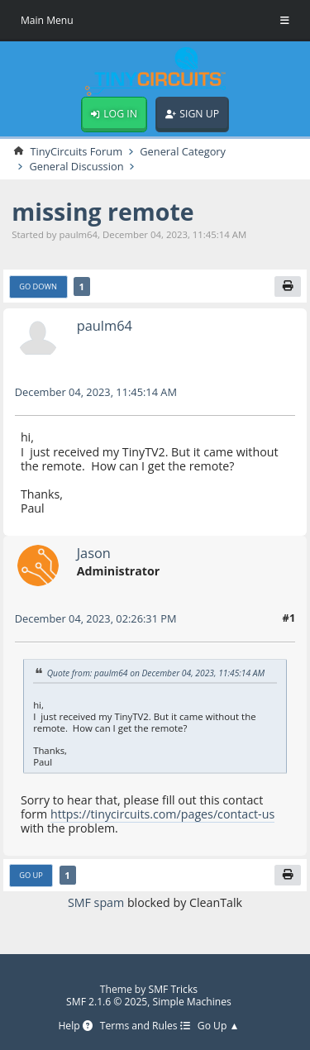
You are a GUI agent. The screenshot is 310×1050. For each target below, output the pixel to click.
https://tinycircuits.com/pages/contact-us (162, 814)
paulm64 (104, 325)
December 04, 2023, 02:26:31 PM (96, 618)
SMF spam (96, 902)
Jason (94, 552)
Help (75, 1026)
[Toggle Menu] (284, 20)
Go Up (31, 875)
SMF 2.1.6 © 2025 (106, 1002)
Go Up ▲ (219, 1026)
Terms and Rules (145, 1026)
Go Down (38, 286)
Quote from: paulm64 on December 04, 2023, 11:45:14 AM (156, 672)
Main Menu (47, 20)
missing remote (102, 211)
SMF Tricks (173, 989)
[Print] (287, 287)
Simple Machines (192, 1002)
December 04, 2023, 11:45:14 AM (96, 391)
